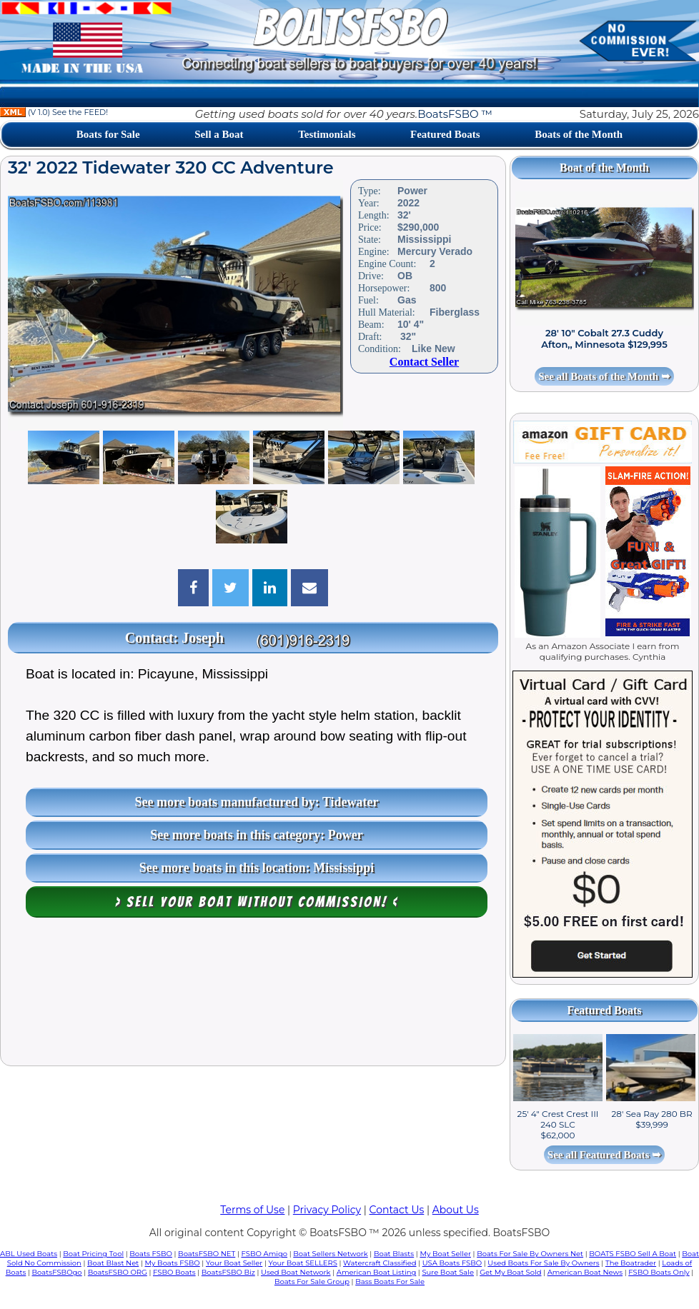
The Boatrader (630, 1263)
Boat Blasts (394, 1253)
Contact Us (397, 1209)
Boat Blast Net (113, 1263)
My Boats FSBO (172, 1263)
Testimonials (326, 134)
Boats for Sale (108, 134)
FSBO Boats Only (658, 1272)
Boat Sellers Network (330, 1253)
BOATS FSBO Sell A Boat (632, 1253)
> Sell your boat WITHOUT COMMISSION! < (257, 902)
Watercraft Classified (379, 1263)
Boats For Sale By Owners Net (530, 1253)
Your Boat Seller (234, 1263)
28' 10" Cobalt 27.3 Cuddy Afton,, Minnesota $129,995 (604, 338)
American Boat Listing (377, 1272)
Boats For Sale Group (312, 1281)
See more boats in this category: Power (256, 835)
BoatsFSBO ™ (454, 114)
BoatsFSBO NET (206, 1253)
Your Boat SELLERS (302, 1263)
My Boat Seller (445, 1253)
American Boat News (585, 1272)
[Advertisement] (253, 995)
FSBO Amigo (264, 1253)
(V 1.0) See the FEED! (54, 112)
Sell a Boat (218, 134)
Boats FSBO (150, 1253)
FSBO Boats (174, 1272)
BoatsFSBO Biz (228, 1272)
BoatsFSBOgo (57, 1272)
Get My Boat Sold (510, 1272)
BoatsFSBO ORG (117, 1272)
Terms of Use (252, 1209)
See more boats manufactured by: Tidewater (256, 802)
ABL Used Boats (28, 1253)
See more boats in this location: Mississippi (257, 868)
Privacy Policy (327, 1209)
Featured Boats (445, 134)
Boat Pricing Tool (93, 1253)
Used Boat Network (296, 1272)
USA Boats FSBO (452, 1263)
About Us (455, 1209)
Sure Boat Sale (448, 1272)
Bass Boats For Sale (390, 1281)
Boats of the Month (579, 134)
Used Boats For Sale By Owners (543, 1263)
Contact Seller (424, 362)
